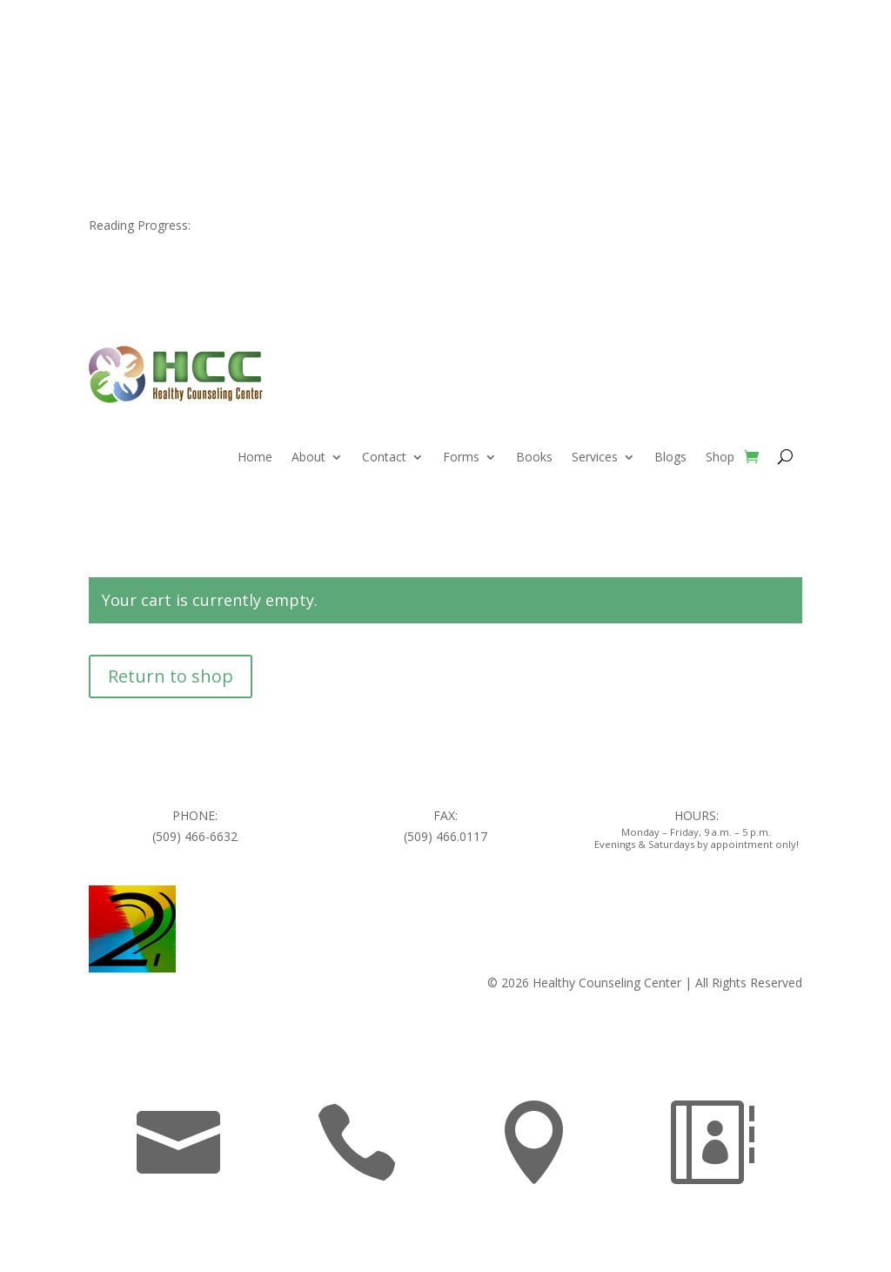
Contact (384, 458)
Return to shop (170, 676)
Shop (720, 458)
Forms (461, 458)
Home (255, 458)
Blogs (670, 458)
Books (534, 458)
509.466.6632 (177, 60)
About (308, 458)
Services (595, 458)
